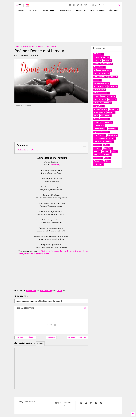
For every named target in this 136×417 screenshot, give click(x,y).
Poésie (40, 46)
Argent (96, 151)
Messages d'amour (100, 83)
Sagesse (96, 148)
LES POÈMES (33, 10)
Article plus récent (25, 337)
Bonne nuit (106, 122)
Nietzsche (97, 158)
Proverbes (106, 64)
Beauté (96, 122)
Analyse (106, 60)
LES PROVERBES (65, 10)
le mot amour (54, 165)
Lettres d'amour (99, 109)
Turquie (96, 161)
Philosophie (98, 125)
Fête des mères (99, 128)
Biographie (97, 106)
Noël (111, 96)
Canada (105, 151)
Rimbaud (112, 109)
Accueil (21, 10)
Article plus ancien (77, 337)
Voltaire (105, 161)
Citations (97, 54)
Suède (106, 158)
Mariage (106, 103)
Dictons (111, 99)
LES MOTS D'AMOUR (97, 10)
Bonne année (98, 112)
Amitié (96, 80)
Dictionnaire (104, 115)
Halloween (111, 128)
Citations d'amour (100, 93)
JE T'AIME (113, 10)
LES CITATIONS (49, 10)
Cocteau (96, 145)
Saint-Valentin (98, 135)
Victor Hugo (98, 67)
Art (103, 99)
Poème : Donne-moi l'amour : (28, 150)
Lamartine (105, 154)
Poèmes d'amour (29, 46)
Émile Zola (97, 164)
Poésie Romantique (100, 119)
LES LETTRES (81, 10)
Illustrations (107, 141)
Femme (96, 103)
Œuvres (111, 77)
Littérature (111, 135)
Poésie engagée (99, 138)
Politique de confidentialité (57, 403)
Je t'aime (111, 86)
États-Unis (107, 148)
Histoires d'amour (100, 73)
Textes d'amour (99, 77)
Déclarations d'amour (101, 70)
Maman (109, 112)
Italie (105, 145)
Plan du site (67, 402)
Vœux (95, 99)
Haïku (96, 154)
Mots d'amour (51, 46)
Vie (95, 115)
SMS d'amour (98, 90)
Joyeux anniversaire (100, 132)
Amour (96, 64)
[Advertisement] (68, 27)
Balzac (111, 138)
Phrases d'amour (99, 96)
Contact (66, 406)
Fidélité (96, 141)
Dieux (113, 151)
